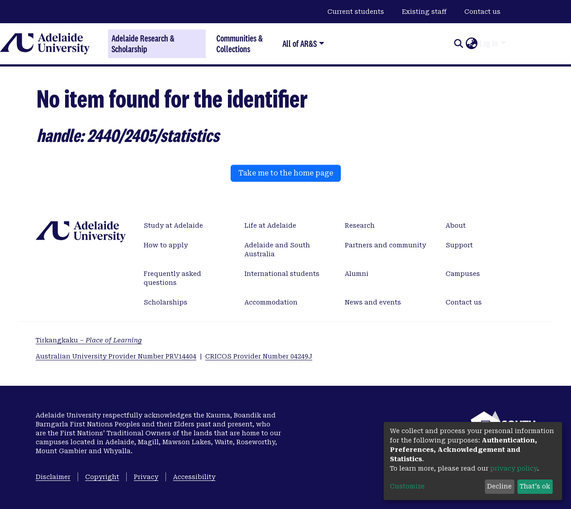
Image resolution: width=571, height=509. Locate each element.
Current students (355, 11)
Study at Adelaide (173, 225)
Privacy (146, 476)
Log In (489, 43)
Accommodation (271, 302)
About (456, 225)
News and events (373, 302)
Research (360, 225)
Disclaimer (53, 476)
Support (459, 245)
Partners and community (385, 245)
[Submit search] (458, 43)
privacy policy (513, 468)
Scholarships (165, 302)
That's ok (535, 486)
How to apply (166, 245)
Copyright (102, 476)
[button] (471, 43)
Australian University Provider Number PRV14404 (116, 356)
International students (281, 273)
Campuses (463, 273)
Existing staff (424, 11)
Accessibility (194, 476)
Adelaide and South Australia (277, 250)
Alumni (356, 273)
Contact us (482, 11)
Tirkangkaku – (89, 340)
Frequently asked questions (172, 278)
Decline (499, 486)
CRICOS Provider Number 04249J (258, 356)
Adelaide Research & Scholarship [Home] (143, 43)
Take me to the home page (285, 173)
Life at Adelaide (270, 225)
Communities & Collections (239, 43)
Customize (407, 486)
